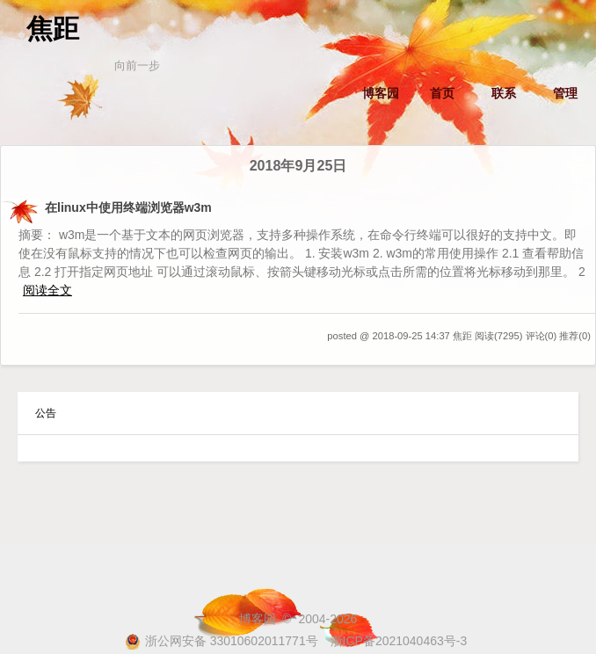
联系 (503, 93)
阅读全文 (47, 290)
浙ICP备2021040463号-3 (399, 641)
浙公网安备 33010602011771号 (221, 641)
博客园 (380, 93)
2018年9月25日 (298, 165)
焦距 (52, 28)
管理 (565, 93)
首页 (442, 93)
